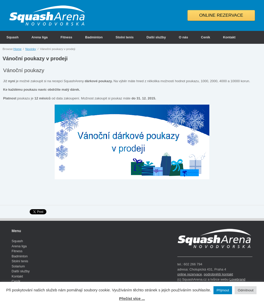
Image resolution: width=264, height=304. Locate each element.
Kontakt (229, 37)
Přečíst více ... (132, 298)
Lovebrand (237, 279)
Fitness (66, 37)
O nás (183, 37)
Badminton (94, 37)
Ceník (205, 37)
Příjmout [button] (223, 290)
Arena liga (39, 37)
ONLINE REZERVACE (221, 15)
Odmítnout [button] (245, 290)
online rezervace (189, 274)
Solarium (18, 266)
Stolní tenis (125, 37)
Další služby (156, 37)
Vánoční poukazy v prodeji (35, 58)
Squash (12, 37)
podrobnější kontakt (218, 274)
